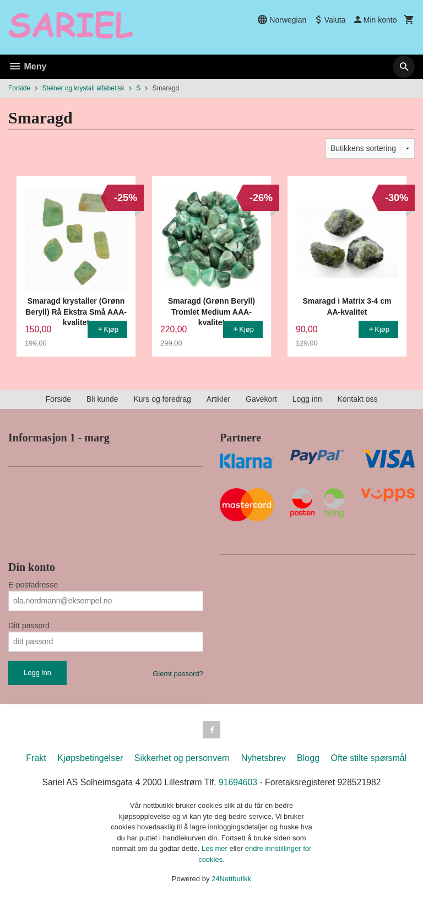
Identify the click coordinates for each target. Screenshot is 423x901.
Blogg (308, 758)
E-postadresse (33, 584)
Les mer (216, 848)
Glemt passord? (178, 674)
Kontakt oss (357, 399)
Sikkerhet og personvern (182, 758)
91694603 (238, 782)
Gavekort (261, 399)
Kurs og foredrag (162, 399)
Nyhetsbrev (263, 758)
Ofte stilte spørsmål (368, 758)
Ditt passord (29, 625)
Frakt (36, 758)
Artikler (219, 399)
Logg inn (307, 399)
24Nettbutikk (231, 879)
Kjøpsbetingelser (90, 758)
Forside (19, 88)
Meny (27, 66)
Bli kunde (102, 399)
